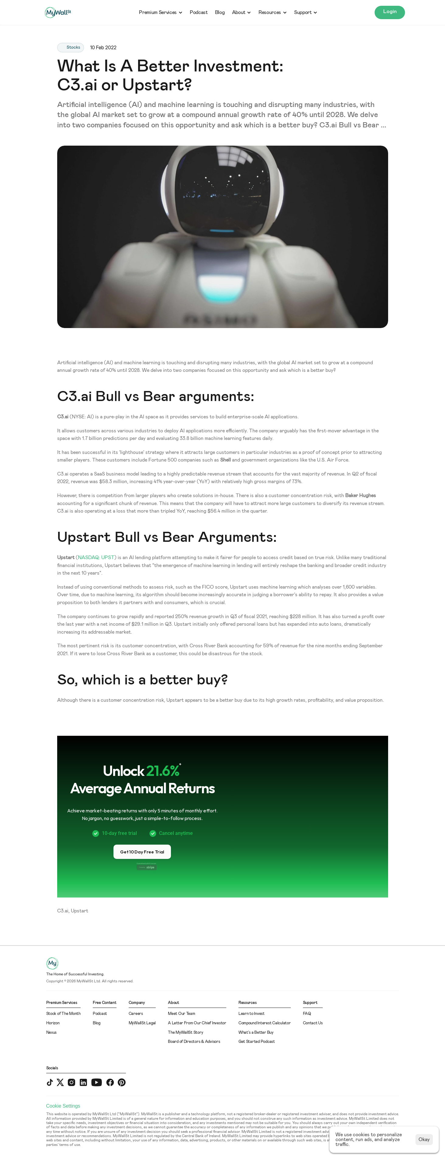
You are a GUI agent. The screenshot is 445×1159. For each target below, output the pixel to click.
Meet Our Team (181, 1014)
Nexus (51, 1033)
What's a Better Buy (255, 1033)
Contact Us (313, 1023)
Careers (136, 1014)
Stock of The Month (63, 1014)
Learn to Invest (251, 1014)
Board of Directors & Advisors (194, 1042)
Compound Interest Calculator (264, 1023)
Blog (220, 12)
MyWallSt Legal (142, 1023)
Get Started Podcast (256, 1042)
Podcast (199, 12)
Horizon (53, 1023)
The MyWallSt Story (185, 1033)
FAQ (307, 1014)
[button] (142, 852)
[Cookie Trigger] (63, 1106)
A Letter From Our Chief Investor (197, 1023)
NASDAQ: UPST (96, 557)
